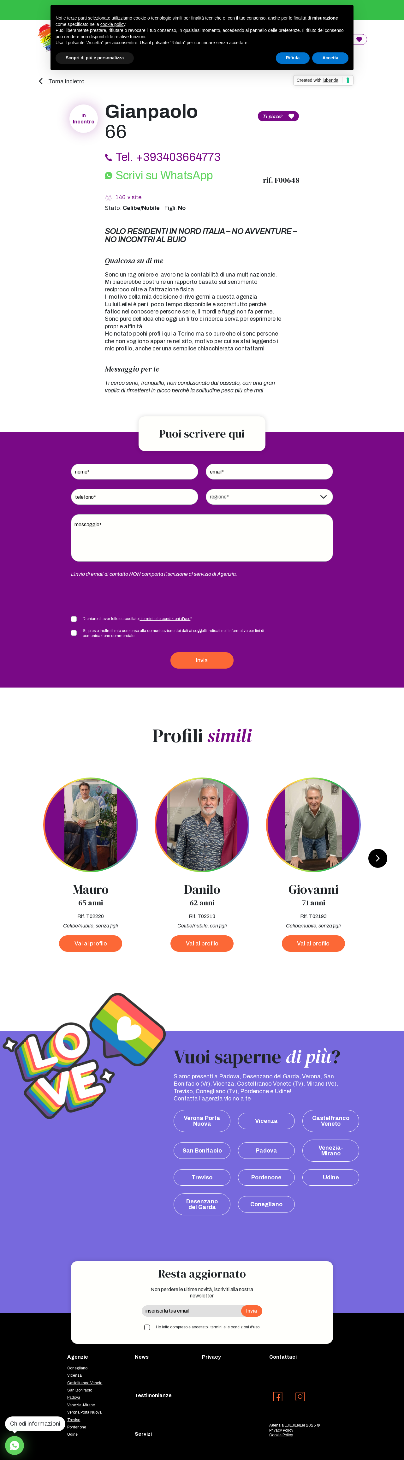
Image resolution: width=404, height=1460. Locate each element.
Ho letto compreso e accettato (207, 1327)
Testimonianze (153, 1395)
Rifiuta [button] (293, 57)
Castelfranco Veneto (330, 1121)
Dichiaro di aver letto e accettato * (137, 619)
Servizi (143, 1434)
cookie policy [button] (112, 24)
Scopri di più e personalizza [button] (95, 57)
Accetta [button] (330, 57)
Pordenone (266, 1177)
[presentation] (119, 596)
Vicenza (266, 1121)
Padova (266, 1150)
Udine (331, 1177)
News (142, 1357)
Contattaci (283, 1357)
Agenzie (77, 1357)
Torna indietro (61, 81)
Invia (202, 660)
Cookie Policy (281, 1435)
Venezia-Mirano (330, 1151)
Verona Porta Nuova (202, 1121)
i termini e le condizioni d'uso (165, 619)
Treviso (202, 1177)
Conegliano (266, 1204)
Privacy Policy (281, 1430)
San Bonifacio (202, 1150)
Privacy (211, 1357)
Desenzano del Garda (202, 1204)
